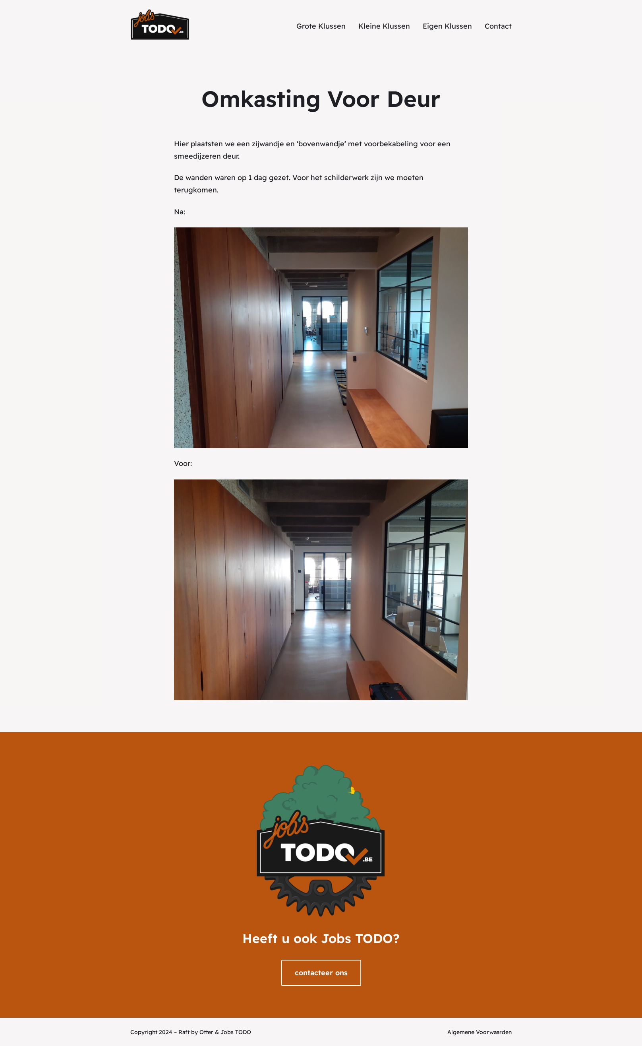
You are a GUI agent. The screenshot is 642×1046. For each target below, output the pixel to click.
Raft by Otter (195, 1032)
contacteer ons (321, 972)
